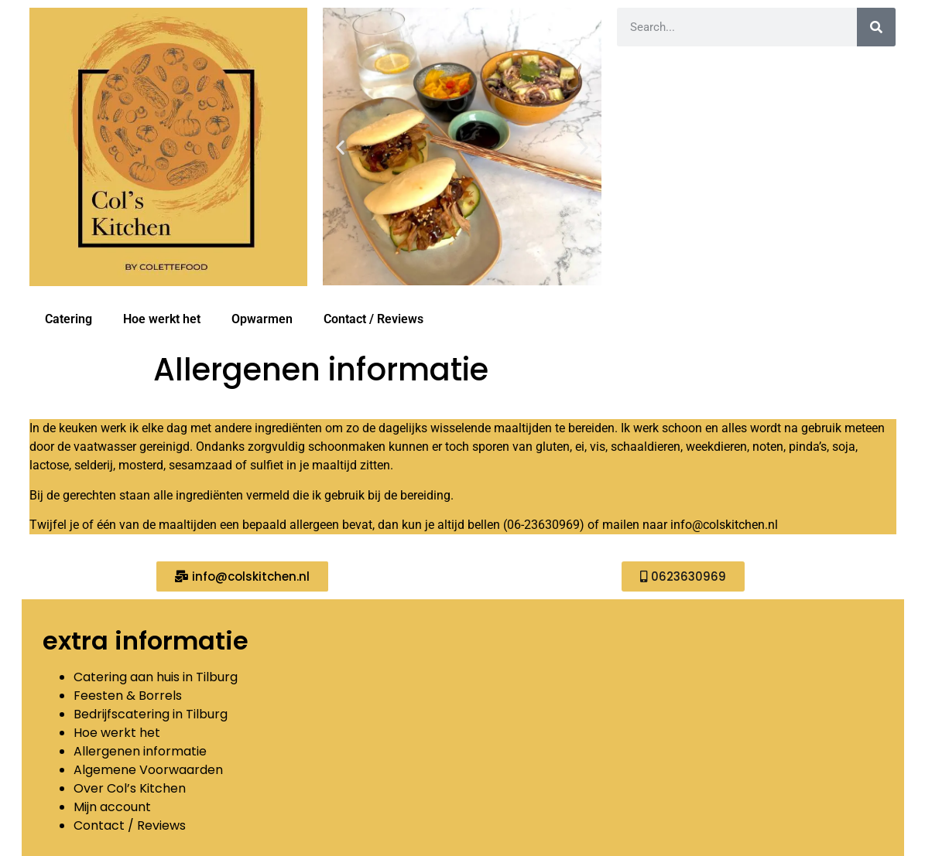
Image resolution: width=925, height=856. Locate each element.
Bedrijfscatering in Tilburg (151, 714)
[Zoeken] (876, 27)
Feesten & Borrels (129, 695)
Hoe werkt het (161, 319)
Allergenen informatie (140, 751)
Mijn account (112, 807)
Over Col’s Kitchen (130, 788)
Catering (68, 319)
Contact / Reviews (373, 319)
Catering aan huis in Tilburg (156, 677)
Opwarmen (262, 319)
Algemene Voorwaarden (148, 770)
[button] (340, 146)
